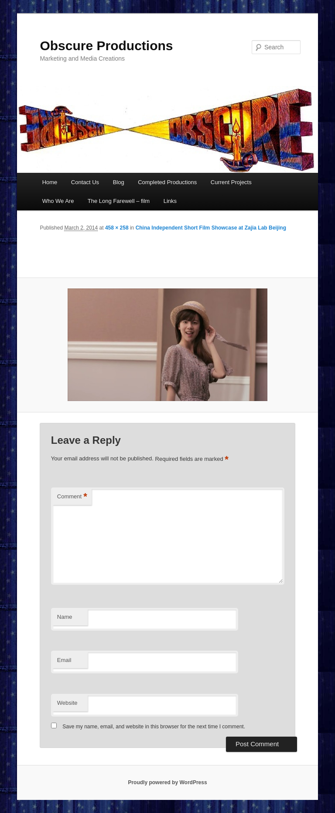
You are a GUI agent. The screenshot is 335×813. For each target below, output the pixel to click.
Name (64, 617)
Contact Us (85, 182)
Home (50, 182)
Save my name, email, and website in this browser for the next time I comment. (153, 727)
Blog (118, 182)
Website (67, 703)
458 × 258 (117, 228)
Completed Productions (167, 182)
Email (64, 660)
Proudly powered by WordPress (167, 782)
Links (170, 201)
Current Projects (231, 182)
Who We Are (58, 201)
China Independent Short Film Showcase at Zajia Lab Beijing (211, 228)
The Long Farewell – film (119, 201)
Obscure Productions (106, 45)
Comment (72, 497)
